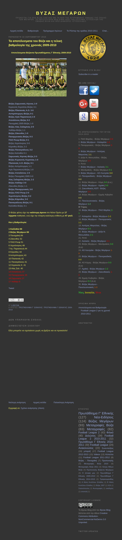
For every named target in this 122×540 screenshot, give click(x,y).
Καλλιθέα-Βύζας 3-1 (18, 206)
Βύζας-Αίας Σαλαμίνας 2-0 (21, 127)
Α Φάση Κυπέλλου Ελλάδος (92, 482)
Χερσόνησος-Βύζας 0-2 (20, 196)
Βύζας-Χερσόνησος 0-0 (19, 143)
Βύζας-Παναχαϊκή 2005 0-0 (21, 176)
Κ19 (109, 485)
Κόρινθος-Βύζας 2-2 (18, 146)
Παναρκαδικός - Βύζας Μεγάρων (97, 176)
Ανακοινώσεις (85, 448)
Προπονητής (107, 460)
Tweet (11, 288)
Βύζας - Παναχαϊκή (87, 460)
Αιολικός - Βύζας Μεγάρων (94, 241)
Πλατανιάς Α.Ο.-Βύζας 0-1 (21, 163)
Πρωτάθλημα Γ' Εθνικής (31, 307)
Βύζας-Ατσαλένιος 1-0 (19, 173)
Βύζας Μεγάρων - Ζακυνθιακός (96, 272)
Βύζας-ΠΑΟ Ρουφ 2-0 (19, 193)
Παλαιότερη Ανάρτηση (64, 402)
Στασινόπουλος (84, 488)
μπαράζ (87, 451)
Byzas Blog (86, 510)
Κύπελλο (109, 454)
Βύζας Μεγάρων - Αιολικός (93, 167)
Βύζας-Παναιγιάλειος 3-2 (20, 150)
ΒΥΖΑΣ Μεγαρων (61, 13)
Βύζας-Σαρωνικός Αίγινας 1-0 (23, 103)
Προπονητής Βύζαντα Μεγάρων (100, 470)
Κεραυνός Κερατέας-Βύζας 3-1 (22, 107)
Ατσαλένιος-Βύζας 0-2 (19, 120)
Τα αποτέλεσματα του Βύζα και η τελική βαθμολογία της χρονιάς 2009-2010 (35, 43)
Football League (99, 445)
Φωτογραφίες (98, 488)
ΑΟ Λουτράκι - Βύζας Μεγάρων (96, 250)
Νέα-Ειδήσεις (103, 417)
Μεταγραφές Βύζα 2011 (88, 467)
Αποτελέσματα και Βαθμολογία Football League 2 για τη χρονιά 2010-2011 (94, 310)
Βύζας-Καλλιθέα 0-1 (18, 153)
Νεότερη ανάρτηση (17, 402)
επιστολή (84, 491)
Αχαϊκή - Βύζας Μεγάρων (93, 269)
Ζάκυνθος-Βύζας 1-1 (18, 186)
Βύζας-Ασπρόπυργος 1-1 (20, 166)
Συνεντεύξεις (107, 448)
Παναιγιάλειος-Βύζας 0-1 (20, 202)
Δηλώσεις (90, 435)
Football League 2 (88, 432)
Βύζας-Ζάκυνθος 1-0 (18, 133)
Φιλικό (110, 432)
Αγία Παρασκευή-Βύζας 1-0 (21, 169)
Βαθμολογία (33, 31)
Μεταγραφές (96, 429)
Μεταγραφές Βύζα (99, 425)
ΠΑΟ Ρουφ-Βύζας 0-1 (19, 140)
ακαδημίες (109, 488)
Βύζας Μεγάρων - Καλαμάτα (93, 142)
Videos (97, 454)
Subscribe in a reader (88, 74)
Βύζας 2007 (100, 485)
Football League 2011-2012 (96, 457)
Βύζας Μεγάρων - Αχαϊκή (93, 185)
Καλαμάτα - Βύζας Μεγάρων (95, 216)
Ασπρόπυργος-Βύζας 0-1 (21, 113)
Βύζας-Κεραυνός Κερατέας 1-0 (23, 160)
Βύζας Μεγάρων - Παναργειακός (96, 219)
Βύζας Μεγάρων (100, 421)
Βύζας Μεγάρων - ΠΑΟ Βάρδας (96, 210)
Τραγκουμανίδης (106, 479)
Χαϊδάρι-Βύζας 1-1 (17, 130)
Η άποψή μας (88, 473)
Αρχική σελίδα (16, 31)
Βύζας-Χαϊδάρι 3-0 (17, 183)
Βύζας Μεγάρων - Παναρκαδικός (97, 256)
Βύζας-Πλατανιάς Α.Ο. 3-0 (21, 110)
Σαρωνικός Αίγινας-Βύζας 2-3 (23, 156)
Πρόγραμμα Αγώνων (52, 31)
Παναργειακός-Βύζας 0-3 (21, 136)
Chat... (105, 31)
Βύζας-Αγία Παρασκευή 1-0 (22, 117)
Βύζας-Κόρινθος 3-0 (18, 199)
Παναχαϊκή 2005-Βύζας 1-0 (21, 123)
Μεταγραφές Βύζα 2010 (96, 464)
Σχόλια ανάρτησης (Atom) (32, 408)
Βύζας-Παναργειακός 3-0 (21, 189)
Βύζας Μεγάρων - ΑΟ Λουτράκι (95, 173)
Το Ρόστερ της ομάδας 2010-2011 (82, 31)
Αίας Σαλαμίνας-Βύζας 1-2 (21, 179)
